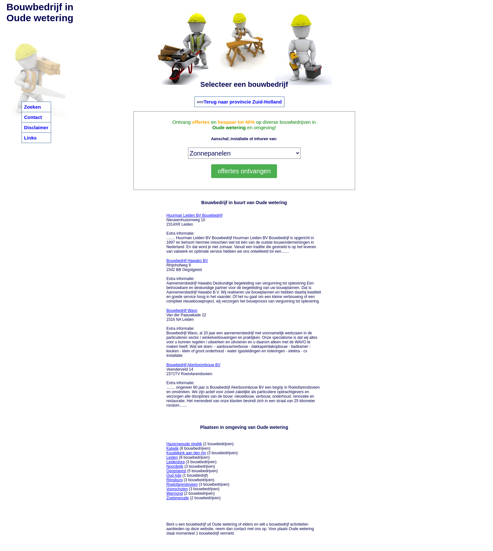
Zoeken (32, 107)
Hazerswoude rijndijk (184, 444)
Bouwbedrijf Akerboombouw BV (193, 365)
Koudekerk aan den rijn (186, 453)
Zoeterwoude (177, 498)
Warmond (174, 493)
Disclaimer (36, 127)
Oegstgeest (176, 471)
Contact (33, 117)
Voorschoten (177, 489)
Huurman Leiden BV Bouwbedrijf (194, 215)
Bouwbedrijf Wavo (181, 310)
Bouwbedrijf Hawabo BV (187, 260)
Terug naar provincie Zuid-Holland (243, 101)
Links (30, 137)
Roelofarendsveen (182, 484)
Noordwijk (175, 466)
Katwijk (172, 448)
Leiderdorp (175, 462)
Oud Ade (174, 475)
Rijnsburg (174, 480)
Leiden (172, 457)
